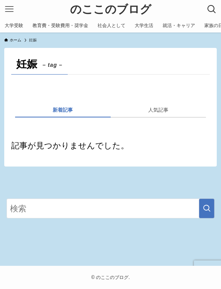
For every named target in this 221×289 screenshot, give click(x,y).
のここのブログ (110, 9)
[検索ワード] (110, 208)
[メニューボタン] (9, 9)
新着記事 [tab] (63, 110)
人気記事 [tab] (158, 110)
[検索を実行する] (206, 208)
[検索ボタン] (211, 9)
